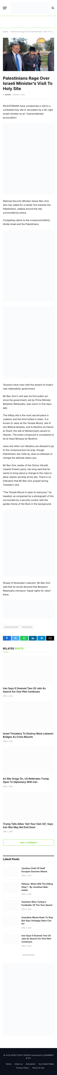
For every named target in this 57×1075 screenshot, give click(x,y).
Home (5, 32)
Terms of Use (38, 1068)
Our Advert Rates (46, 1064)
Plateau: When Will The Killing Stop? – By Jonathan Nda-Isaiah (37, 886)
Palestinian (27, 627)
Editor (7, 95)
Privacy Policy (22, 1068)
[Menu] (5, 8)
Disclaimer (30, 1064)
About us (19, 1064)
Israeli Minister (11, 627)
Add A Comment (28, 842)
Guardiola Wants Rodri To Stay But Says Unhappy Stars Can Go (37, 920)
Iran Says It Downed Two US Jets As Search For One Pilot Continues (36, 938)
